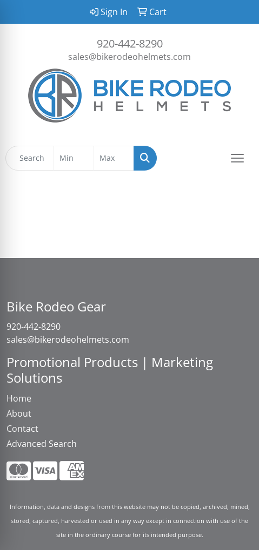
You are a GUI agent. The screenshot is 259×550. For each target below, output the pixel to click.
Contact (22, 428)
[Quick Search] (29, 158)
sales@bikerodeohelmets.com (129, 57)
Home (18, 398)
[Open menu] (237, 158)
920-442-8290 (130, 43)
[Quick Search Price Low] (74, 158)
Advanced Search (41, 444)
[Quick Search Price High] (114, 158)
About (18, 413)
